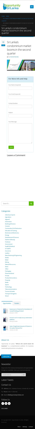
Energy (7, 235)
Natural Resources (10, 264)
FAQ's (19, 426)
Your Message (12, 122)
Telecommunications (11, 289)
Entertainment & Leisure (12, 237)
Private (7, 275)
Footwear (7, 242)
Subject (10, 112)
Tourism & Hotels (10, 291)
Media (7, 257)
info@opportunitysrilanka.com (15, 395)
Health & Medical (10, 246)
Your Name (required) (14, 85)
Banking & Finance (10, 224)
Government (8, 244)
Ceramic (7, 226)
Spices (7, 284)
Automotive (8, 221)
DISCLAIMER (4, 408)
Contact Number (13, 103)
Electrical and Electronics (12, 233)
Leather (7, 253)
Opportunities (7, 303)
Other (6, 269)
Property (7, 280)
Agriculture (8, 217)
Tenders (16, 303)
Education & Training (11, 230)
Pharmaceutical (9, 273)
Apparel (7, 219)
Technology (8, 287)
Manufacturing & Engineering (13, 255)
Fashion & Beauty (10, 239)
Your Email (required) (14, 94)
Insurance (8, 251)
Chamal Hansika (14, 57)
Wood (6, 296)
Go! (24, 375)
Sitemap (24, 426)
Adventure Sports (10, 215)
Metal (6, 260)
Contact (31, 426)
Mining (7, 262)
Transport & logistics (11, 293)
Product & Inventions (11, 278)
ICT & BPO (8, 248)
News (6, 266)
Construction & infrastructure (13, 228)
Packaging (8, 271)
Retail (6, 282)
